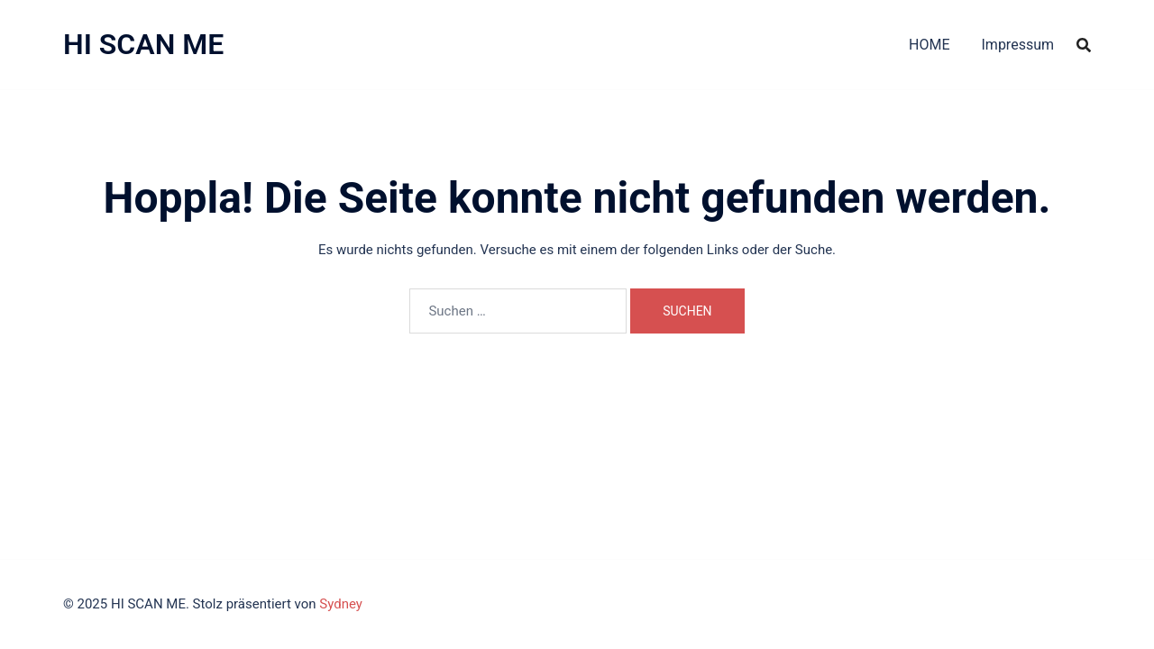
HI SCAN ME (143, 44)
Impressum (1018, 44)
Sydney (340, 604)
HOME (929, 44)
